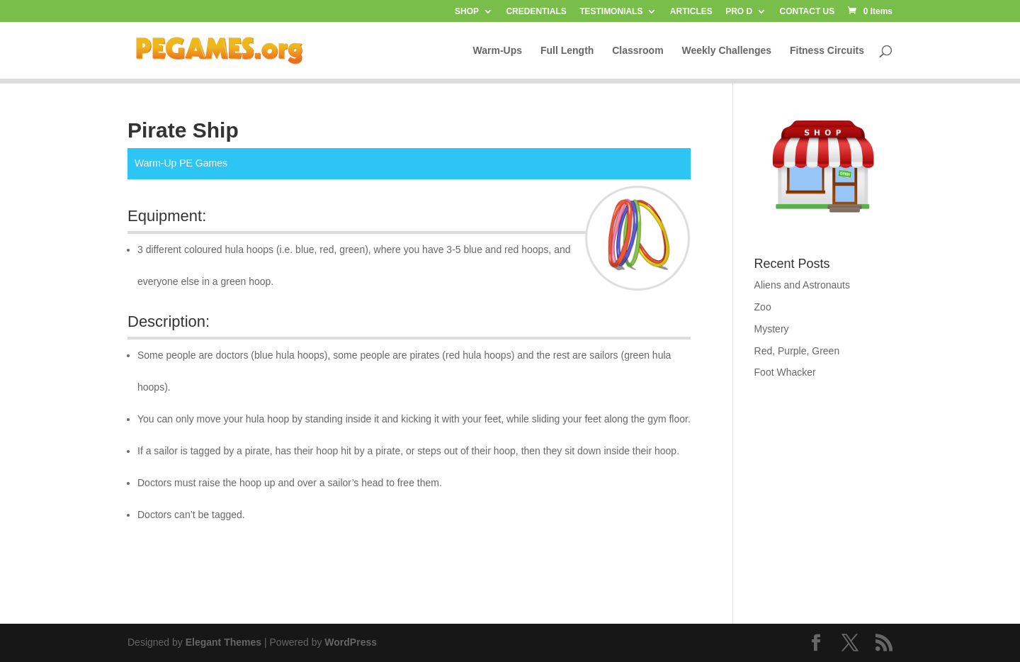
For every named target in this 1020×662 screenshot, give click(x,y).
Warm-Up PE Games (181, 163)
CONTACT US (807, 11)
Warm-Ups (498, 50)
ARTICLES (691, 11)
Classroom (637, 50)
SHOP (467, 11)
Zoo (762, 307)
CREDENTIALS (536, 11)
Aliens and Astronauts (802, 285)
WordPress (350, 642)
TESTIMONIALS (610, 11)
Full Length (567, 50)
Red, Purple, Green (797, 351)
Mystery (771, 329)
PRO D (738, 11)
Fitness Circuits (827, 50)
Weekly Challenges (727, 50)
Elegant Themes (223, 642)
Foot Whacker (785, 372)
